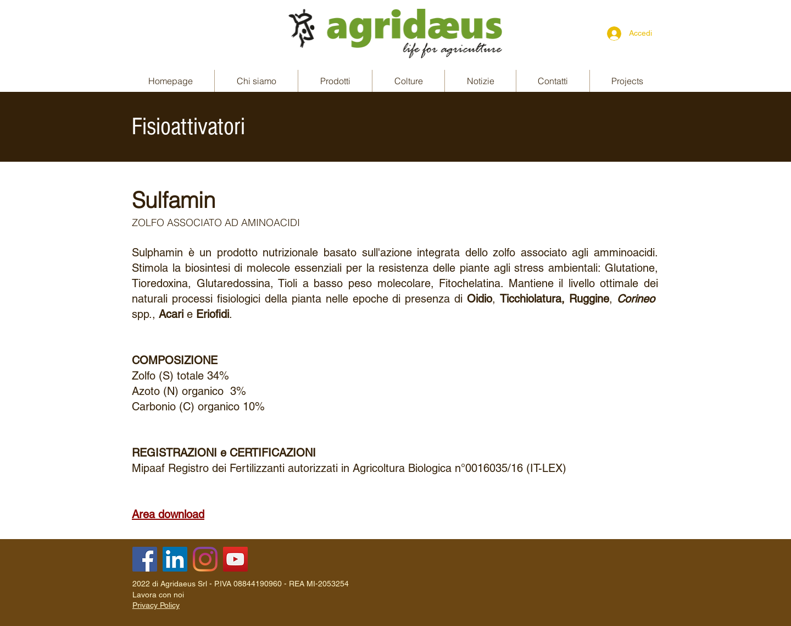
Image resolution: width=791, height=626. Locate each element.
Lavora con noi (158, 594)
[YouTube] (235, 559)
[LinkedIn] (175, 559)
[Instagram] (205, 559)
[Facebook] (144, 559)
